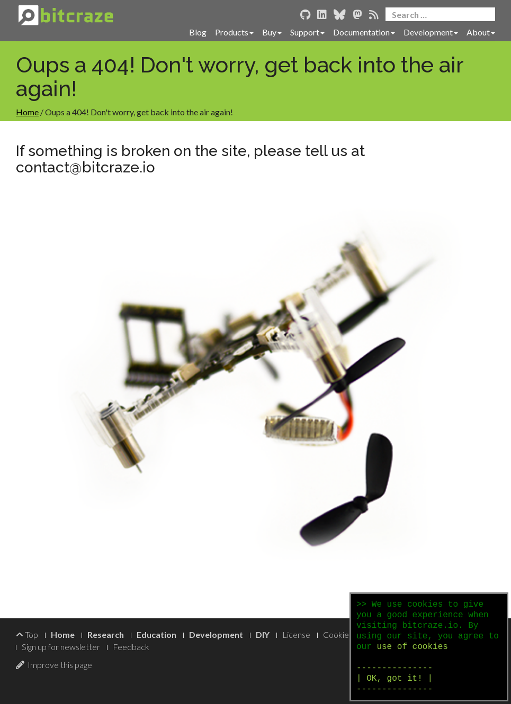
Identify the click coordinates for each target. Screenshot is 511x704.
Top (27, 634)
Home (27, 112)
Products (234, 32)
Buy (272, 32)
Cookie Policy (347, 634)
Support (307, 32)
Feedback (131, 647)
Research (105, 634)
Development (431, 32)
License (296, 634)
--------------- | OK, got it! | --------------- (394, 678)
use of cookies (411, 647)
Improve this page (54, 665)
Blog (198, 32)
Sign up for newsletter (61, 647)
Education (156, 634)
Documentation (364, 32)
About (481, 32)
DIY (263, 634)
